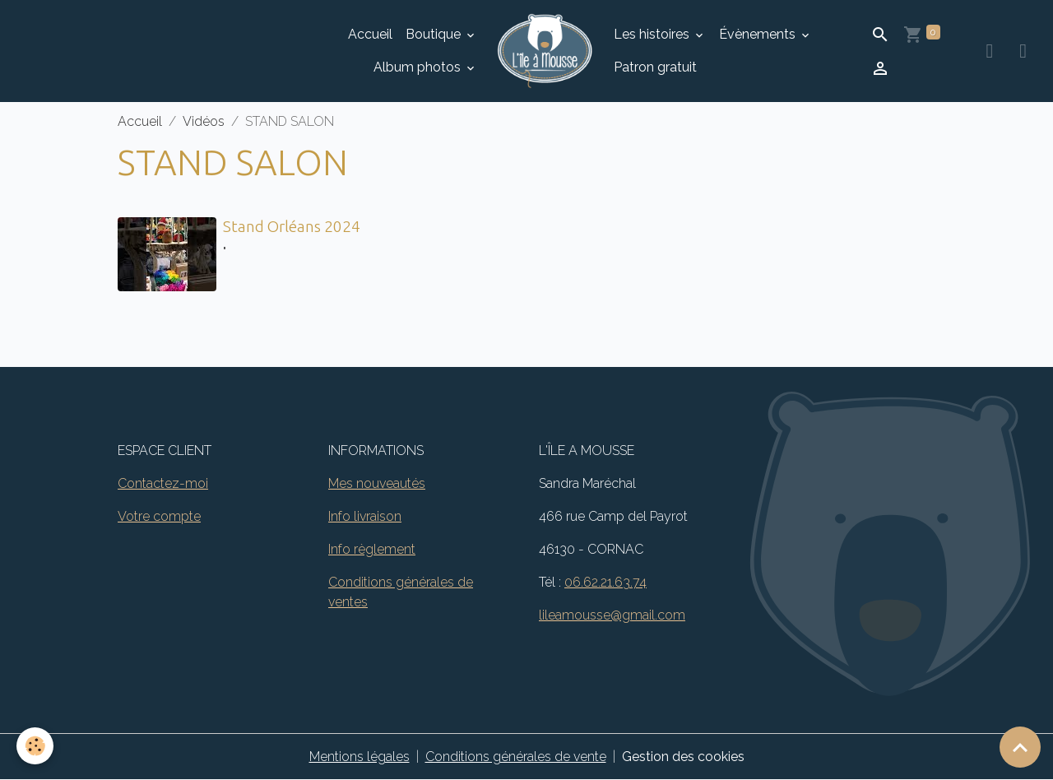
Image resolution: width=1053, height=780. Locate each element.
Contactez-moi (163, 483)
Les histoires (653, 34)
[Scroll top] (1020, 747)
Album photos (418, 67)
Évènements (759, 34)
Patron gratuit (655, 67)
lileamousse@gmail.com (612, 615)
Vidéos (204, 121)
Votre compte (159, 516)
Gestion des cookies (683, 756)
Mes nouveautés (376, 483)
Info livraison (364, 516)
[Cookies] (34, 745)
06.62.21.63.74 (605, 582)
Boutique (435, 34)
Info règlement (371, 549)
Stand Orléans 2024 (291, 226)
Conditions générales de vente (515, 756)
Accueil (370, 34)
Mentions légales (359, 756)
